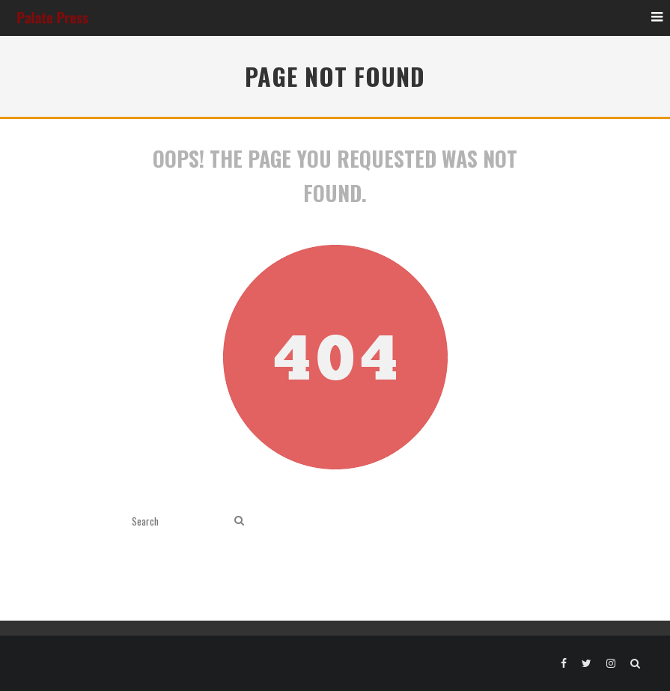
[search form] (180, 520)
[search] (239, 520)
